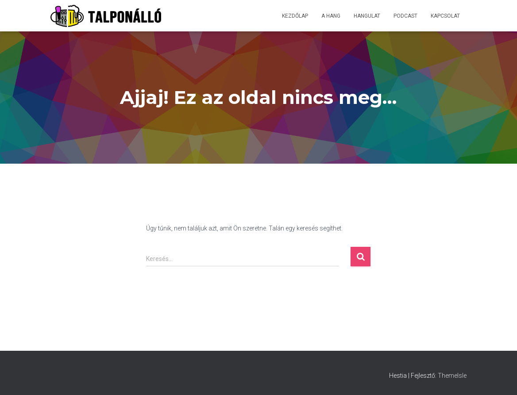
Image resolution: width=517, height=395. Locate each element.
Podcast (405, 16)
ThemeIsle (452, 375)
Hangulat (367, 16)
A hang (330, 16)
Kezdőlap (295, 16)
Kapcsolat (445, 16)
